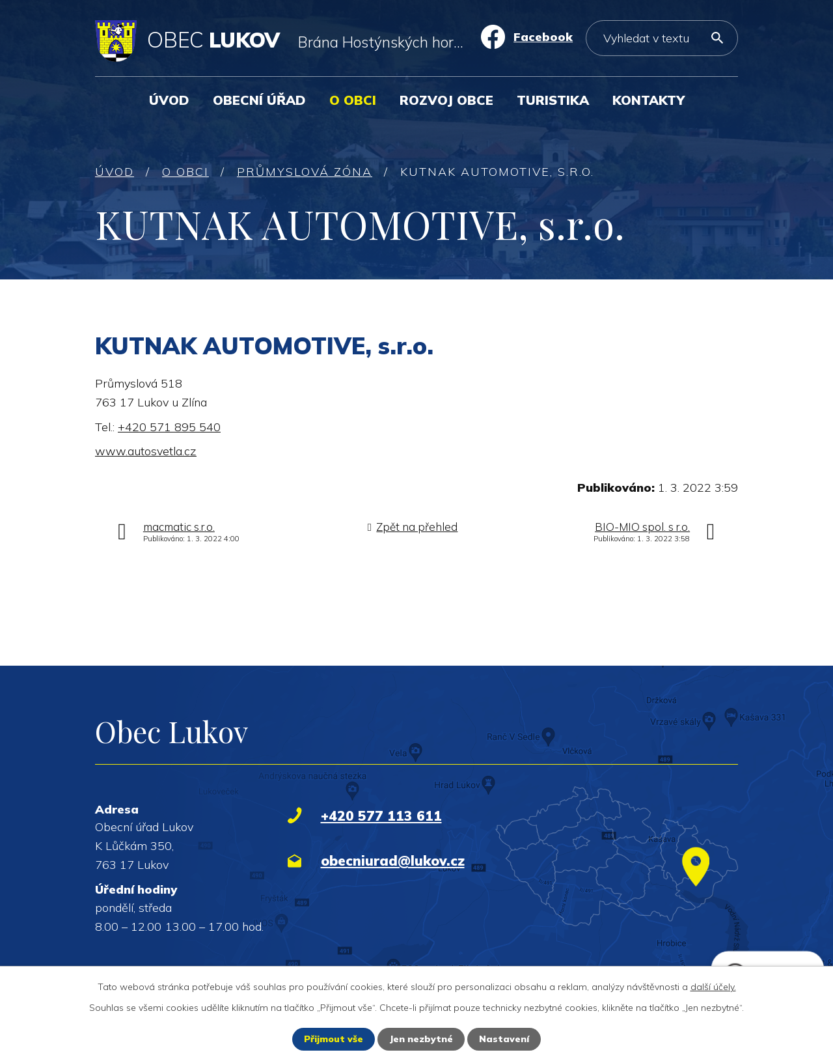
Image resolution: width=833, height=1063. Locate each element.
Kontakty (648, 100)
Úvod (169, 100)
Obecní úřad (259, 100)
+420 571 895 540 (169, 426)
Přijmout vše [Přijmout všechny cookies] (333, 1039)
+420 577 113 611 (381, 815)
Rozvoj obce (446, 100)
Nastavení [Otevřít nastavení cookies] (504, 1039)
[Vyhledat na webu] (662, 38)
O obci (352, 100)
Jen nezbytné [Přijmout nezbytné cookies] (421, 1039)
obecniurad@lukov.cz (393, 860)
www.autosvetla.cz (146, 451)
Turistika (553, 100)
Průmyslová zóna (304, 171)
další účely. (713, 987)
